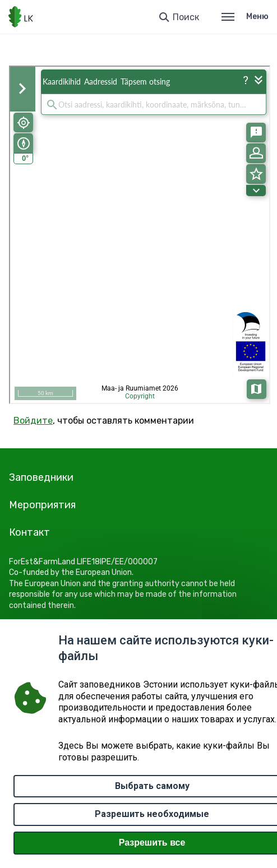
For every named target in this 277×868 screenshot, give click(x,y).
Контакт (29, 532)
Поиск (186, 17)
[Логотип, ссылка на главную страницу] (20, 16)
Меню (245, 16)
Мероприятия (42, 505)
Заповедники (41, 477)
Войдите (33, 420)
